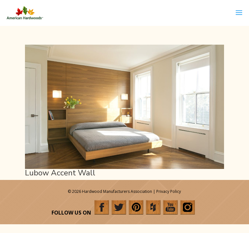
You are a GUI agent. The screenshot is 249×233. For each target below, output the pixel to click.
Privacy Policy (168, 191)
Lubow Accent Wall (60, 173)
